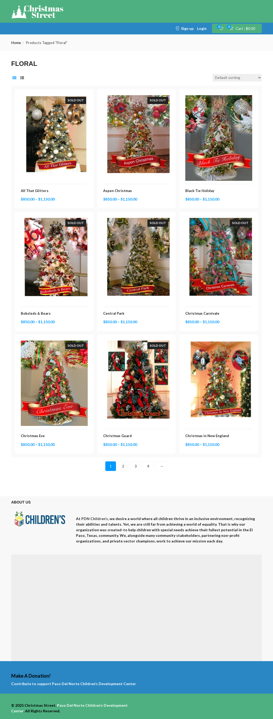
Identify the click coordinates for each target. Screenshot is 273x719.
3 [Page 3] (136, 466)
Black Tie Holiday (199, 191)
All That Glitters (35, 191)
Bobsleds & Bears (36, 313)
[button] (244, 29)
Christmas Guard (117, 436)
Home (16, 43)
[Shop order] (237, 78)
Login (202, 28)
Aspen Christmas (117, 191)
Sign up (187, 28)
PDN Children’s (94, 518)
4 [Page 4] (148, 466)
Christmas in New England (207, 436)
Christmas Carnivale (202, 313)
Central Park (113, 313)
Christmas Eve (33, 436)
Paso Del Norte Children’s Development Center (94, 683)
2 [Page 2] (123, 466)
